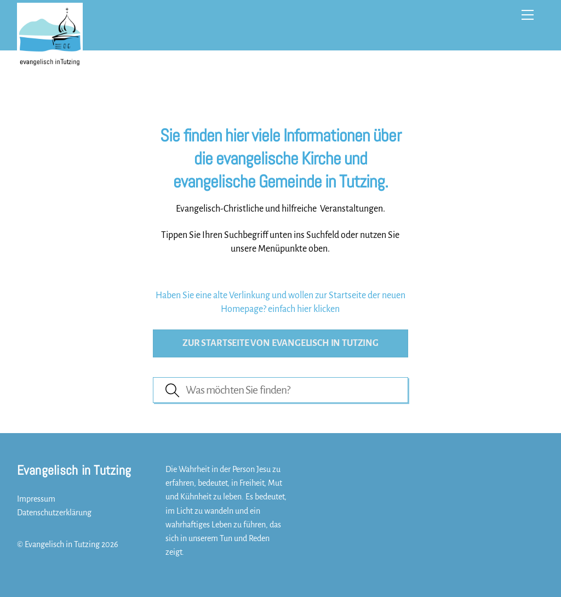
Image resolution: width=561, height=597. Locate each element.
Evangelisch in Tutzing (62, 544)
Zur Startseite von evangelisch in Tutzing (280, 343)
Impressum (36, 498)
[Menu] (528, 15)
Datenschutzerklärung (54, 512)
